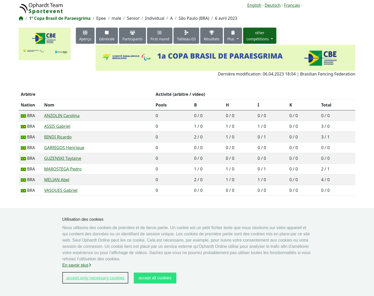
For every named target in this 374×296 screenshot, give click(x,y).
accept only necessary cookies (95, 278)
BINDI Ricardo (58, 137)
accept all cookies (154, 278)
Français (292, 5)
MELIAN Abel (56, 179)
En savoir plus (76, 265)
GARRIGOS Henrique (64, 147)
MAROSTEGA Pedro (63, 169)
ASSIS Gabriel (57, 126)
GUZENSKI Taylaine (62, 158)
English (254, 5)
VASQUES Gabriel (60, 190)
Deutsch (273, 5)
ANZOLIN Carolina (61, 115)
